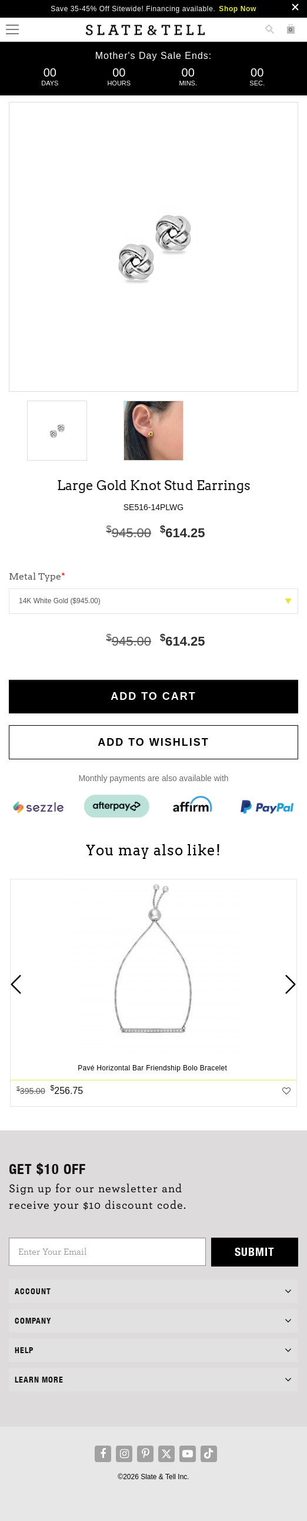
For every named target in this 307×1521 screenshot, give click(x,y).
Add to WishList (153, 742)
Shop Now (237, 9)
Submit (255, 1251)
